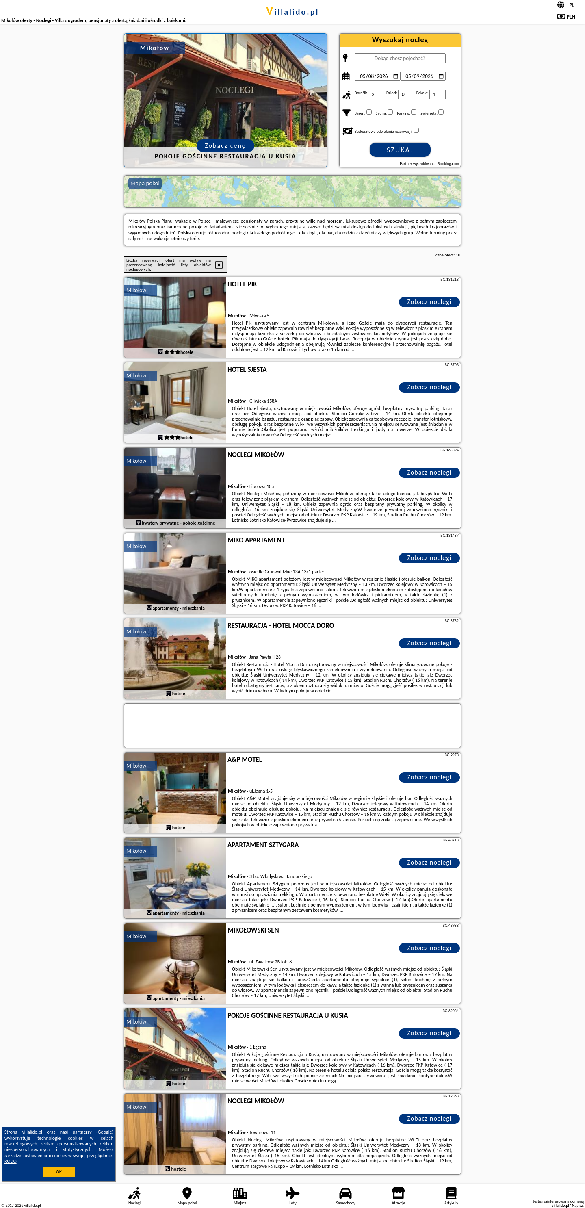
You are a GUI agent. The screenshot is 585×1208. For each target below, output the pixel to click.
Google (105, 1132)
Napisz (577, 1205)
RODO (10, 1161)
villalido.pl (292, 12)
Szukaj (400, 149)
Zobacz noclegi (429, 302)
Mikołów (136, 290)
